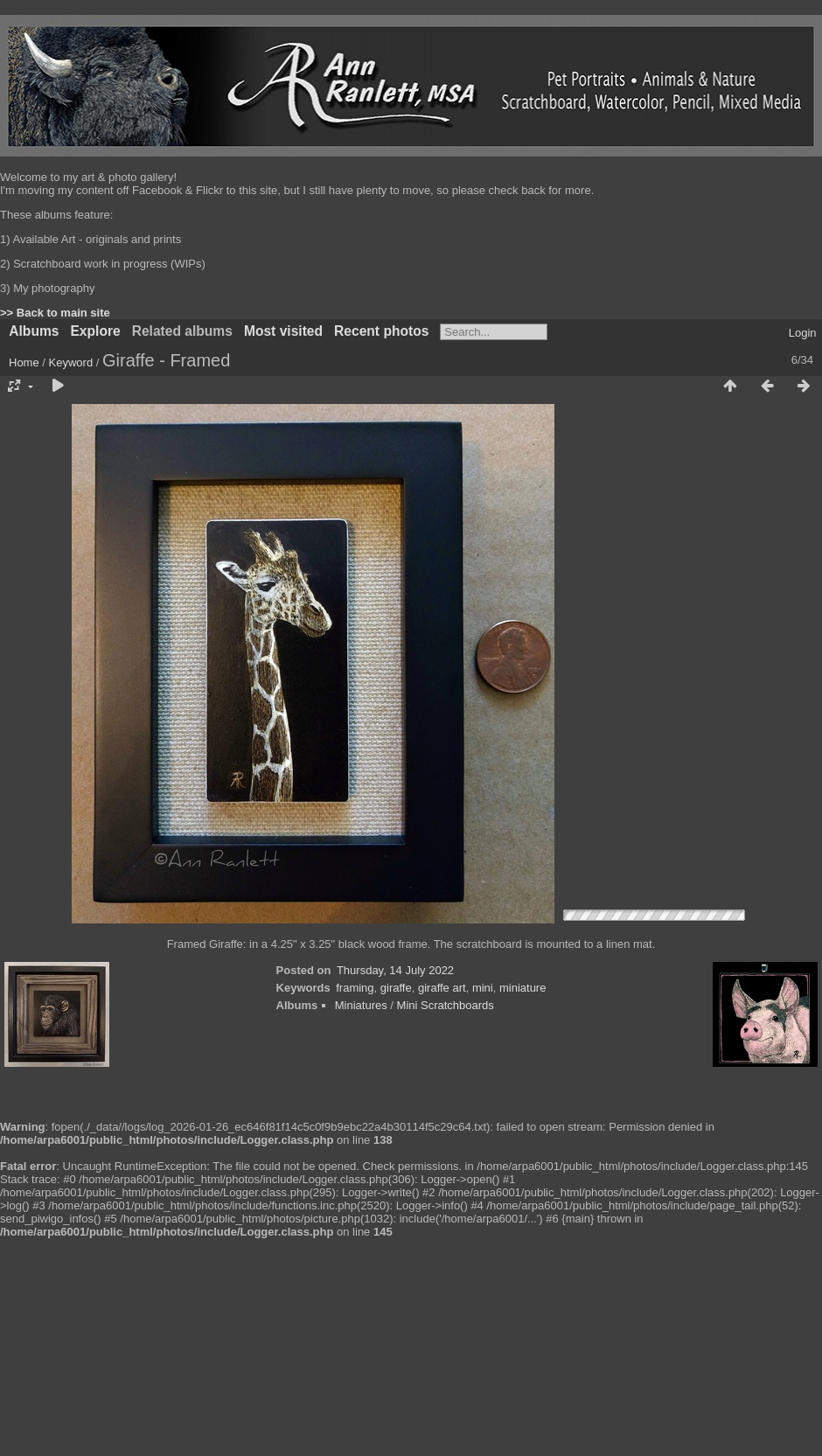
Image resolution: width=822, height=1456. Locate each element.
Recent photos (381, 331)
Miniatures (361, 1005)
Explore (95, 331)
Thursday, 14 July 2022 (395, 970)
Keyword (71, 362)
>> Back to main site (55, 312)
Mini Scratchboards (445, 1005)
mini (482, 987)
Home (24, 362)
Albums (34, 331)
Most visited (283, 331)
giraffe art (442, 987)
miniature (522, 987)
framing (354, 987)
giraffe (396, 987)
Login (803, 332)
